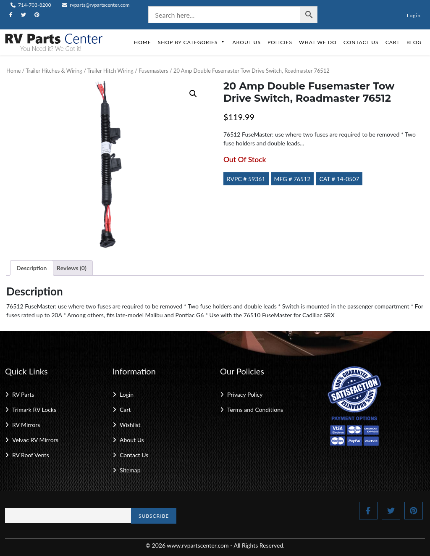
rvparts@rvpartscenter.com (96, 5)
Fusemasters (153, 70)
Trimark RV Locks (34, 409)
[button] (193, 93)
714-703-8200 (30, 5)
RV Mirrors (26, 424)
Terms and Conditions (255, 409)
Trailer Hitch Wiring (110, 70)
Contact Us (361, 42)
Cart (392, 42)
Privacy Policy (244, 394)
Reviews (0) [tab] (72, 267)
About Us (246, 42)
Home (142, 42)
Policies (279, 42)
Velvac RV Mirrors (35, 439)
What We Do (318, 42)
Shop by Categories (192, 42)
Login (414, 15)
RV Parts (23, 394)
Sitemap (130, 470)
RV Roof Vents (30, 455)
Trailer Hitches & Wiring (54, 70)
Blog (414, 42)
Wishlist (130, 424)
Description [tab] (31, 267)
